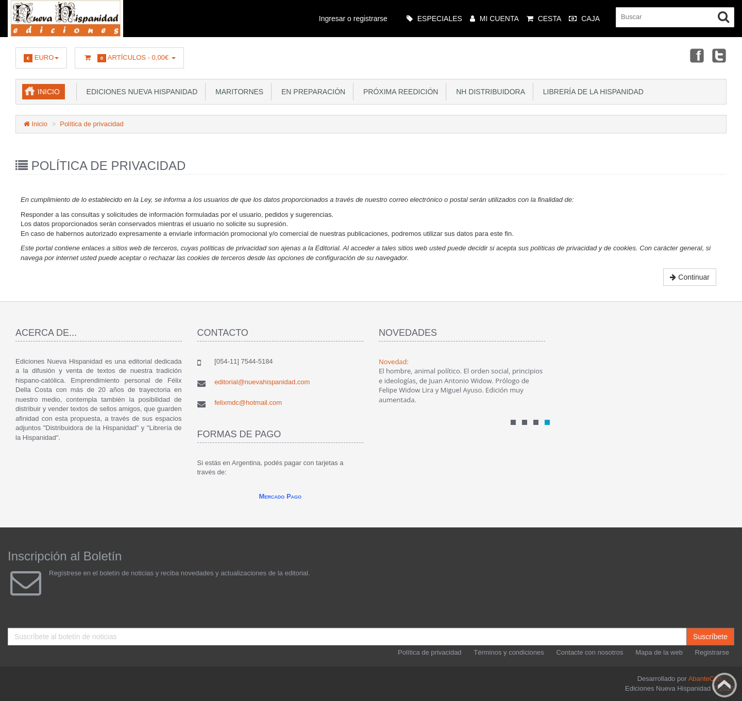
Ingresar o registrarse (353, 18)
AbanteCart (705, 678)
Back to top (724, 685)
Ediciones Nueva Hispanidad (140, 92)
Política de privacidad (92, 124)
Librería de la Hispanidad (591, 92)
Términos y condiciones (509, 652)
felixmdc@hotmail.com (248, 402)
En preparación (311, 92)
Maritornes (237, 92)
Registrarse (712, 652)
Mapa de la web (659, 652)
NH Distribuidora (488, 92)
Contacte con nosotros (589, 652)
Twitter (719, 55)
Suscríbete (710, 636)
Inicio (49, 92)
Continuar (690, 277)
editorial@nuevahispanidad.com (262, 382)
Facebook (696, 55)
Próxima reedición (398, 92)
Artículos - (129, 58)
